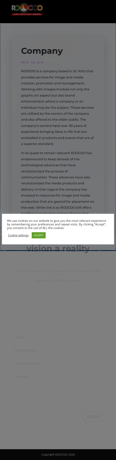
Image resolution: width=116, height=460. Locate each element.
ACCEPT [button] (38, 235)
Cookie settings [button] (18, 235)
